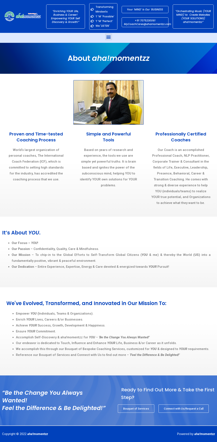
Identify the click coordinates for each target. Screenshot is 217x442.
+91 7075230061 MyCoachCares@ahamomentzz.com (147, 22)
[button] (108, 36)
